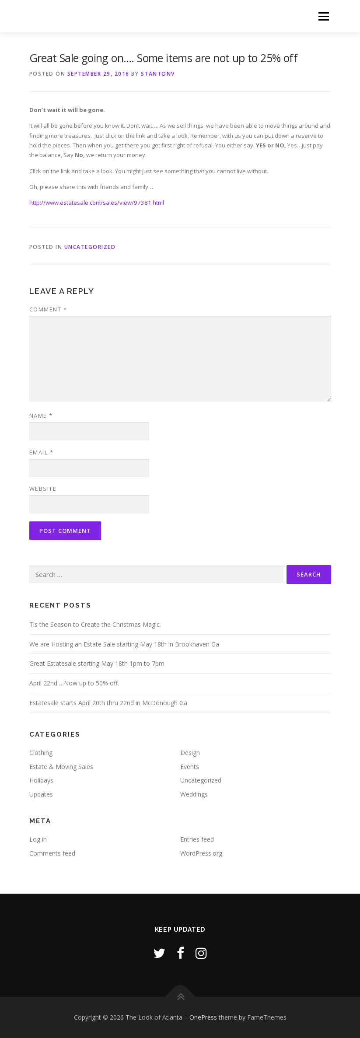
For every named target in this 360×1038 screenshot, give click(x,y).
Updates (41, 794)
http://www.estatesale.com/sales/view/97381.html (96, 202)
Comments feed (52, 853)
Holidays (41, 780)
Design (190, 752)
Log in (38, 839)
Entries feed (197, 839)
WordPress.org (201, 853)
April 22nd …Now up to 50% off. (74, 683)
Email (41, 452)
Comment (48, 309)
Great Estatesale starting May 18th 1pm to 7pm (96, 663)
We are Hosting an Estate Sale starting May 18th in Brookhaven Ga (124, 644)
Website (43, 489)
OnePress (203, 1017)
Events (189, 766)
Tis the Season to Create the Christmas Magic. (95, 624)
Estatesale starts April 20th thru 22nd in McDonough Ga (108, 703)
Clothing (40, 752)
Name (41, 415)
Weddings (194, 794)
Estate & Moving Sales (61, 766)
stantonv (158, 73)
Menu (323, 16)
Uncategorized (90, 247)
